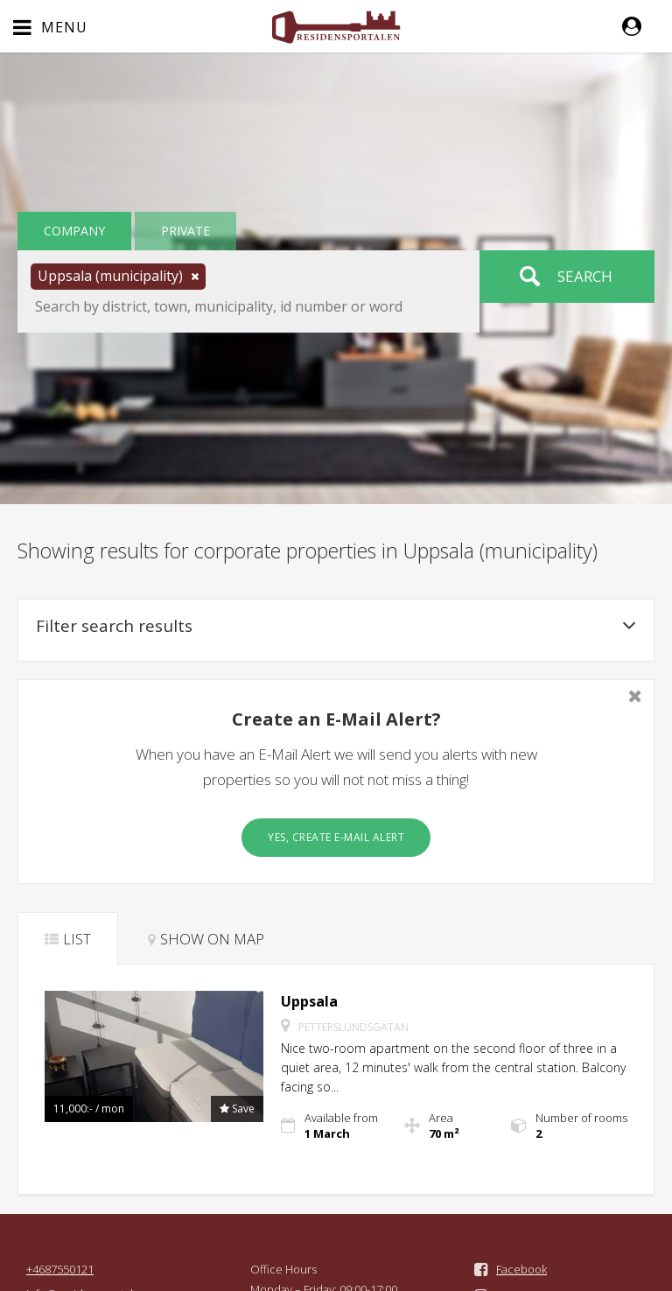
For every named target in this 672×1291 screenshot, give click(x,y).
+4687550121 (60, 1269)
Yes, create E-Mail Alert (336, 837)
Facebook (521, 1269)
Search (584, 276)
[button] (640, 26)
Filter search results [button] (336, 626)
